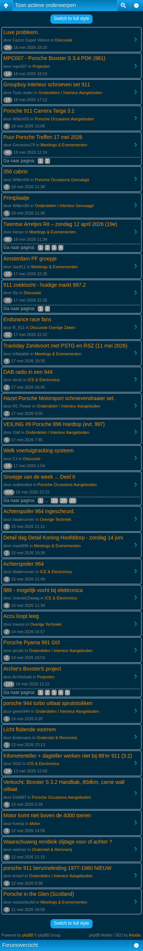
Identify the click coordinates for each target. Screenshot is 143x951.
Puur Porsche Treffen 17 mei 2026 (42, 137)
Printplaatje (16, 198)
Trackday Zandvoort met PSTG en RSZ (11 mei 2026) (65, 346)
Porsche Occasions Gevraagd (62, 179)
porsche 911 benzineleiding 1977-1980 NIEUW (57, 868)
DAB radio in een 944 (28, 372)
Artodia (135, 935)
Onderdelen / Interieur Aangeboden (70, 92)
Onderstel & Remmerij (57, 737)
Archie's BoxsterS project (32, 669)
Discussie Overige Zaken (52, 327)
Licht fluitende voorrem (29, 729)
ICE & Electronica (43, 380)
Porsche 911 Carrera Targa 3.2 (38, 111)
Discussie (63, 40)
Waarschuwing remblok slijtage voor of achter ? (57, 842)
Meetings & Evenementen (63, 145)
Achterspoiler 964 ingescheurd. (39, 511)
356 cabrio (15, 171)
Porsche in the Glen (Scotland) (38, 894)
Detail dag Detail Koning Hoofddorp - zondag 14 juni (63, 538)
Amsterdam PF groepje (30, 259)
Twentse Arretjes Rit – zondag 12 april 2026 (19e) (60, 224)
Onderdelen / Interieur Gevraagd (64, 205)
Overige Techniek (55, 519)
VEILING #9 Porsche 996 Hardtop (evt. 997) (54, 424)
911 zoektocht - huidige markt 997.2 (44, 285)
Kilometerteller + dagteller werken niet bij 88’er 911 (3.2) (67, 756)
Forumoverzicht (20, 945)
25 (72, 500)
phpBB (27, 935)
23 (54, 500)
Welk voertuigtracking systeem (38, 450)
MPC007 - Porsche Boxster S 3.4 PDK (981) (54, 58)
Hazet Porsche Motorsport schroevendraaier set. (59, 398)
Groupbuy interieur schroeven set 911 (46, 84)
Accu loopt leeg (21, 616)
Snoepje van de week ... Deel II (39, 477)
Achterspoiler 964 (23, 564)
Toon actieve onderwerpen (45, 5)
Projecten (41, 66)
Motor (35, 823)
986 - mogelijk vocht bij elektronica (43, 590)
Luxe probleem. (21, 32)
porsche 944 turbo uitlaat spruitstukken (47, 703)
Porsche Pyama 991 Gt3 (31, 642)
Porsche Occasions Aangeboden (64, 119)
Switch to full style (71, 18)
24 (63, 500)
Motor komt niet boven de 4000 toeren (47, 815)
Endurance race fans (27, 319)
